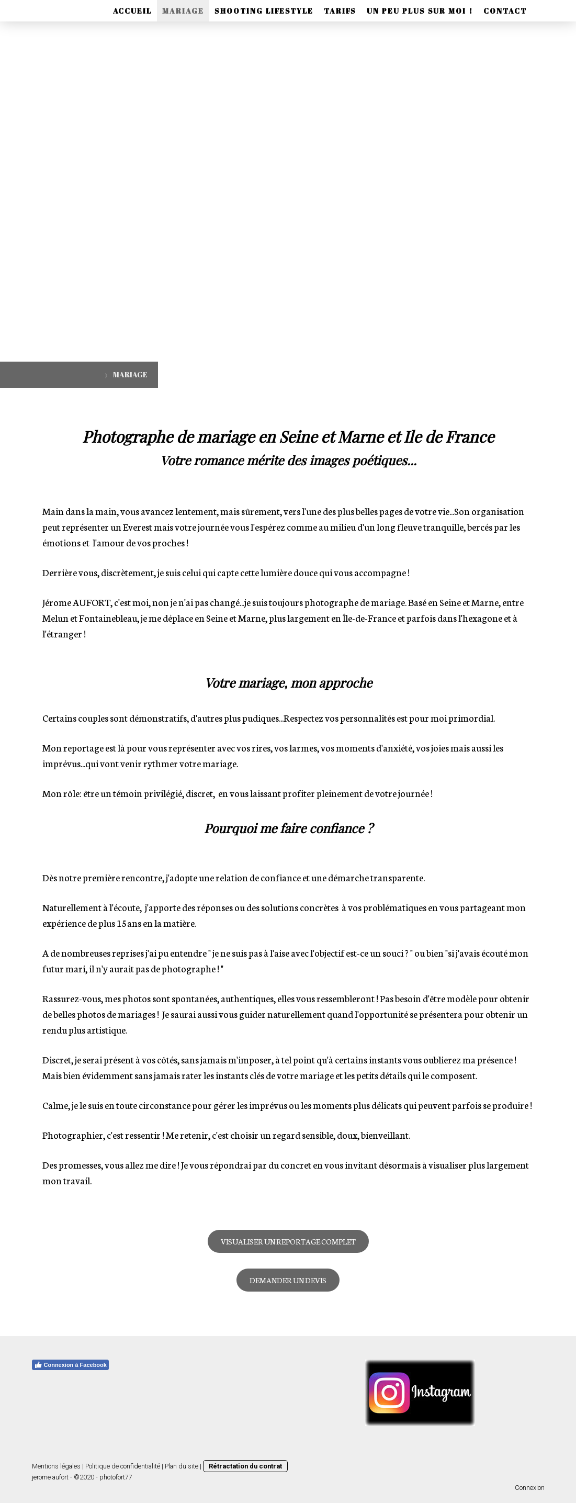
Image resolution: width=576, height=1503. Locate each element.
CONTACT (505, 11)
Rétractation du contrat (245, 1466)
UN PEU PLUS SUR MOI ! (420, 11)
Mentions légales (56, 1466)
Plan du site (181, 1466)
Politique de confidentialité (122, 1466)
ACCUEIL (132, 11)
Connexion (530, 1487)
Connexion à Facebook (70, 1365)
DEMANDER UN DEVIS (288, 1280)
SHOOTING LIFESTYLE (263, 11)
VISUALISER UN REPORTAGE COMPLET (288, 1241)
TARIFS (340, 11)
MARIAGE (183, 11)
